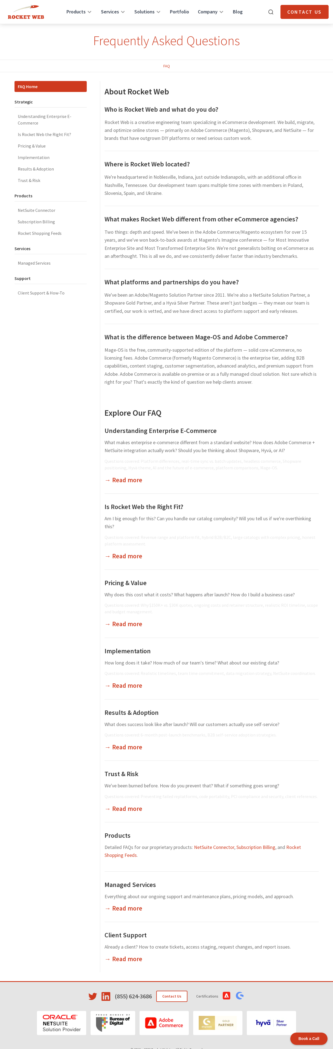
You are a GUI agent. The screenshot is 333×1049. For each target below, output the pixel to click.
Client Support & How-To (41, 293)
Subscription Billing (36, 221)
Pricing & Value (32, 146)
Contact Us (304, 12)
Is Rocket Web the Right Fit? (44, 134)
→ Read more (123, 480)
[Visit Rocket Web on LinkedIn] (106, 996)
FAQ (166, 65)
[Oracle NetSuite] (61, 1023)
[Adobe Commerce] (164, 1023)
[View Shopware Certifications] (240, 996)
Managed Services (34, 263)
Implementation (34, 157)
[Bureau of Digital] (113, 1023)
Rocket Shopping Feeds (40, 233)
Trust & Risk (29, 180)
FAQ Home (27, 86)
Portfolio (179, 11)
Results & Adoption (36, 169)
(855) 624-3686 (133, 996)
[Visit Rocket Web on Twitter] (92, 996)
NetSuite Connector (36, 210)
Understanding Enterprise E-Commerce (44, 120)
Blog (238, 11)
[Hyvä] (271, 1023)
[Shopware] (217, 1023)
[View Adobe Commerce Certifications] (227, 996)
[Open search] (271, 12)
